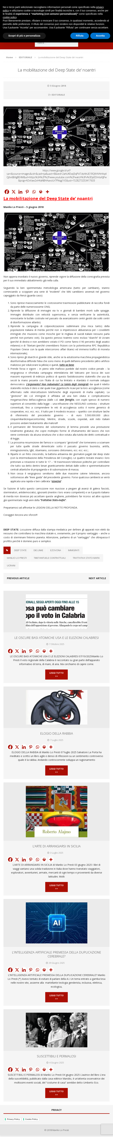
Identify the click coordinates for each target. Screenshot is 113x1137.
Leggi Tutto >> (56, 674)
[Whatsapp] (34, 192)
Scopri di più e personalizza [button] (24, 35)
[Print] (41, 192)
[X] (14, 192)
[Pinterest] (27, 192)
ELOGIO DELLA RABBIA (56, 733)
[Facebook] (7, 192)
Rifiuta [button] (80, 35)
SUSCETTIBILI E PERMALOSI (56, 1056)
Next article (97, 578)
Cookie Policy (31, 1119)
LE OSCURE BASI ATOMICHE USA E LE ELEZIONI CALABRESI (56, 638)
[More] (47, 192)
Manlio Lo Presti (17, 557)
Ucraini (11, 565)
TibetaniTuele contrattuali (50, 557)
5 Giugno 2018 (58, 85)
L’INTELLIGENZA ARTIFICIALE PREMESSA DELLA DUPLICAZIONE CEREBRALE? (56, 954)
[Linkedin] (20, 192)
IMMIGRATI (73, 550)
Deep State (20, 550)
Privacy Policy (13, 1119)
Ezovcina (55, 550)
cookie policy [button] (9, 17)
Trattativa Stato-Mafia (86, 557)
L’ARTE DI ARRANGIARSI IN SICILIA (57, 846)
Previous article (18, 578)
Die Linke (38, 550)
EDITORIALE (58, 94)
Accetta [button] (100, 35)
